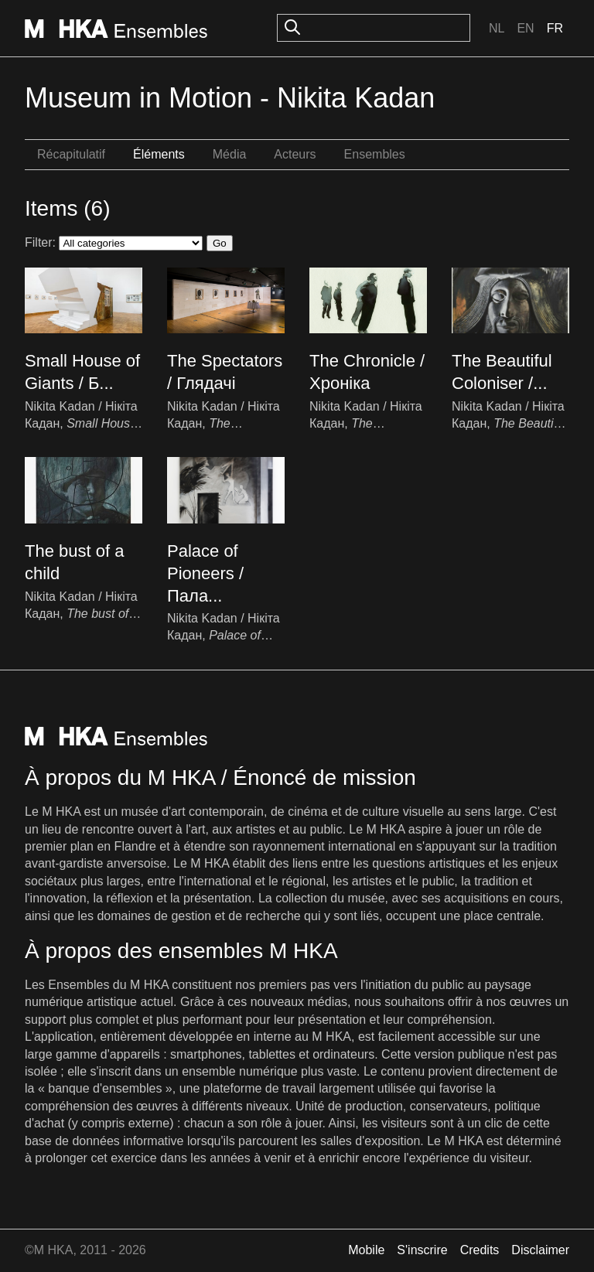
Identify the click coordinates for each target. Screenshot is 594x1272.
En (525, 28)
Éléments (159, 154)
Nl (496, 28)
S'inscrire (422, 1250)
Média (230, 154)
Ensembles (374, 154)
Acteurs (295, 154)
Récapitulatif (71, 154)
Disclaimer (540, 1250)
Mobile (366, 1250)
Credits (480, 1250)
